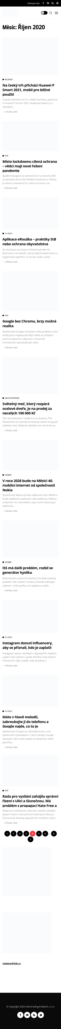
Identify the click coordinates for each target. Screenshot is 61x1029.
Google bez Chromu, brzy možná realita (29, 323)
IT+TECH (7, 233)
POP (5, 156)
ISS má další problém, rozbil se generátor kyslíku (27, 570)
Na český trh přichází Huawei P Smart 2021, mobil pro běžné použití (28, 90)
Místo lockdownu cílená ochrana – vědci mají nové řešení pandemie (29, 166)
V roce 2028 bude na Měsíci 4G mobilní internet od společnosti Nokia (28, 485)
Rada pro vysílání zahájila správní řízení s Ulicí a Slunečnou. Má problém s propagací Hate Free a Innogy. (30, 803)
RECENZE (7, 79)
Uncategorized (11, 398)
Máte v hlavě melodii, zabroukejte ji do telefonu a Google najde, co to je (25, 721)
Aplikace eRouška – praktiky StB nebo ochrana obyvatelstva (29, 241)
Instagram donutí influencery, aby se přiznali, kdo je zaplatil (27, 645)
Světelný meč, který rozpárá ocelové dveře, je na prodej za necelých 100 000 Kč (27, 408)
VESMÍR (6, 475)
